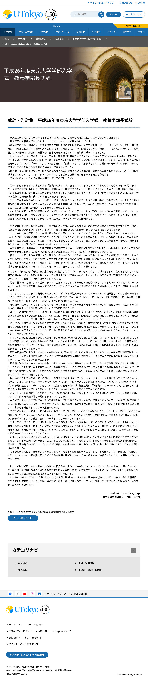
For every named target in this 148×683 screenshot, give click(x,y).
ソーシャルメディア (56, 594)
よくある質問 (34, 638)
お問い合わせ (125, 3)
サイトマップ (15, 625)
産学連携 (112, 32)
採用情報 (42, 631)
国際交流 (127, 32)
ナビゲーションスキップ (102, 3)
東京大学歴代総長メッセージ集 (87, 39)
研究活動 (81, 32)
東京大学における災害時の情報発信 (27, 654)
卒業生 (141, 32)
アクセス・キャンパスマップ (23, 644)
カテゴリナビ (74, 550)
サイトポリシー (37, 625)
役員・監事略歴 (86, 563)
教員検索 (113, 14)
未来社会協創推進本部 (89, 570)
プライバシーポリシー (20, 631)
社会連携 (96, 32)
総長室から (41, 39)
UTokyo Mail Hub (79, 594)
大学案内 (8, 32)
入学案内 (44, 32)
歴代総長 (22, 570)
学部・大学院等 (26, 32)
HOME (6, 39)
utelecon (15, 638)
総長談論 (59, 39)
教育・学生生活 (63, 32)
